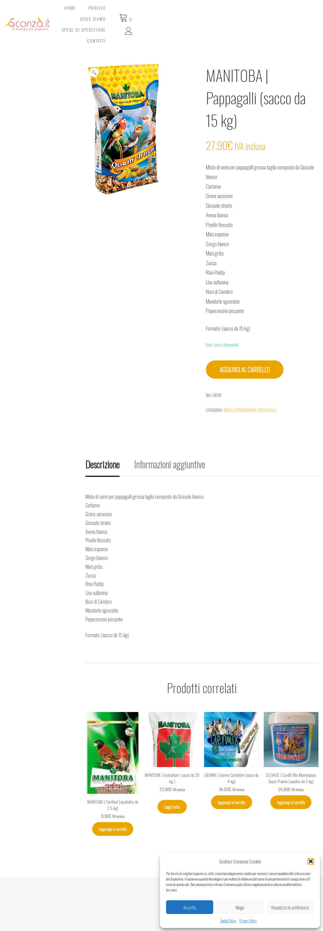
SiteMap (124, 915)
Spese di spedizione (221, 12)
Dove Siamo (174, 12)
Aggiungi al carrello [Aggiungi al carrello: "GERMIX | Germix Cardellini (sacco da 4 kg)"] (231, 777)
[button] (311, 861)
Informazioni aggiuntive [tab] (169, 439)
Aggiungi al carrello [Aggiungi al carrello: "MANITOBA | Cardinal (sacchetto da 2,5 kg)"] (113, 804)
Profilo (140, 12)
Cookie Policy (228, 920)
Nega (240, 907)
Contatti (264, 12)
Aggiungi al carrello (245, 344)
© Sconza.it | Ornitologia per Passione (51, 922)
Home (114, 12)
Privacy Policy (248, 920)
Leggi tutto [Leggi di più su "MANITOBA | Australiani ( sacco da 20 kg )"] (172, 782)
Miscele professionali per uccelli (250, 385)
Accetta (189, 907)
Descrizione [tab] (102, 439)
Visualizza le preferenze (290, 907)
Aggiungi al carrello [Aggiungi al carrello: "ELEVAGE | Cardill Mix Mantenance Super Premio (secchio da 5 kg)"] (291, 777)
